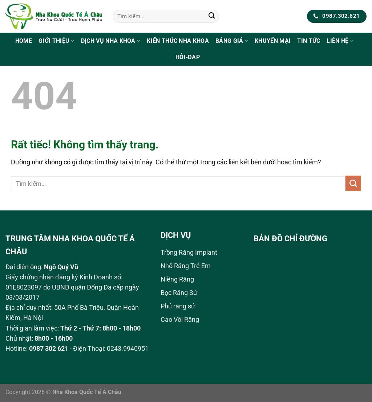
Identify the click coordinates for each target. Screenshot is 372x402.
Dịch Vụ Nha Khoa (111, 40)
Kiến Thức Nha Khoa (178, 40)
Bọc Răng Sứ (179, 292)
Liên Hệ (340, 40)
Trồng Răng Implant (189, 252)
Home (23, 40)
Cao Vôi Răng (180, 319)
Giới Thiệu (56, 40)
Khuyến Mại (273, 40)
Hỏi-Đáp (187, 57)
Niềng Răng (177, 279)
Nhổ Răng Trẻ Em (186, 266)
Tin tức (308, 40)
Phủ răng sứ (178, 306)
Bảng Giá (231, 40)
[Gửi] (211, 16)
